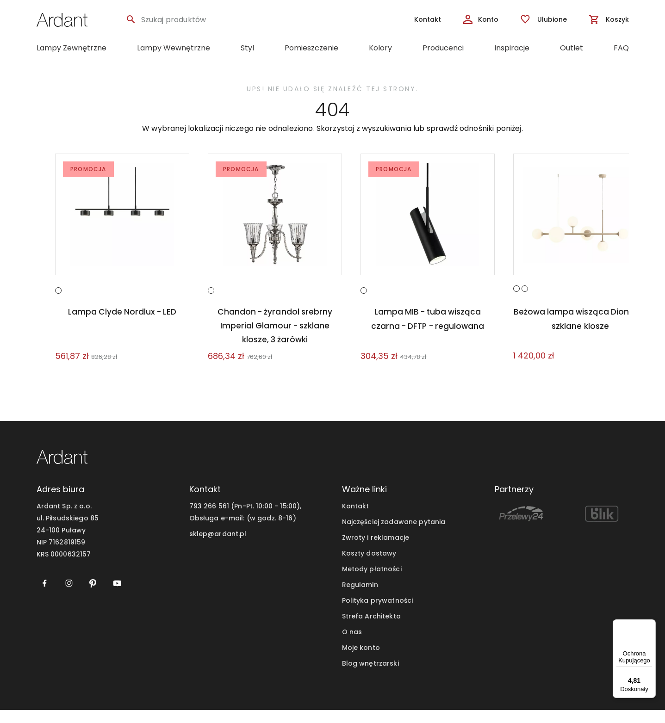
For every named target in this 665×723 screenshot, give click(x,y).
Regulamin (360, 597)
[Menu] (650, 624)
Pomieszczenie (311, 48)
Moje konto (361, 660)
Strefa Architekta (371, 629)
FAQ (621, 48)
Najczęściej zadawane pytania (394, 534)
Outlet (571, 48)
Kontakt (355, 519)
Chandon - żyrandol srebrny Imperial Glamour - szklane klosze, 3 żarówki (275, 338)
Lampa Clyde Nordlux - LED (122, 325)
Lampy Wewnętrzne (173, 48)
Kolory (380, 48)
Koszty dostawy (369, 566)
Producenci (443, 48)
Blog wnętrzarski (370, 676)
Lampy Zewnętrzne (71, 48)
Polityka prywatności (377, 613)
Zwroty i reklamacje (376, 550)
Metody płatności (372, 582)
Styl (247, 48)
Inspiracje (511, 48)
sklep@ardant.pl (218, 546)
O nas (352, 644)
